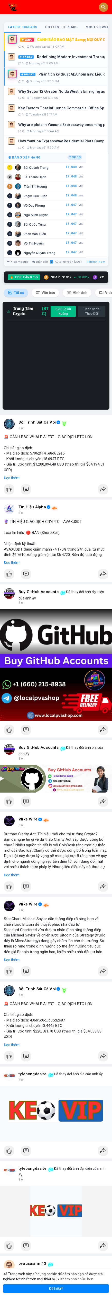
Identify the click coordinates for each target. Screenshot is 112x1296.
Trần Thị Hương (35, 186)
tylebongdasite (32, 1074)
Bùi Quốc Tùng (35, 224)
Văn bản (45, 292)
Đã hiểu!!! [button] (56, 1289)
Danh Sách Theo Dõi (91, 311)
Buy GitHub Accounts (38, 591)
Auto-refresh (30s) (66, 262)
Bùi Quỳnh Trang (36, 168)
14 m (22, 428)
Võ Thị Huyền (34, 243)
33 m (22, 513)
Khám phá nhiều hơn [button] (76, 1279)
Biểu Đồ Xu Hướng (63, 311)
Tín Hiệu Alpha (32, 507)
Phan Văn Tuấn (35, 234)
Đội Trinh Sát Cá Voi (37, 422)
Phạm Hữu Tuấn (35, 196)
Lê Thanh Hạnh (35, 177)
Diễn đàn (40, 262)
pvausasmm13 (32, 1263)
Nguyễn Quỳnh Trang (39, 253)
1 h (20, 603)
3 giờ (21, 1080)
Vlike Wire (28, 819)
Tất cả (16, 292)
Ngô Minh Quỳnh (36, 215)
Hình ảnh (77, 292)
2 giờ (21, 825)
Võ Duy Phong (34, 205)
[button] (103, 7)
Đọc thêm (12, 478)
